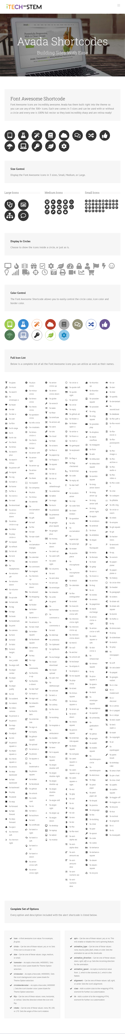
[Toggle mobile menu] (118, 5)
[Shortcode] (62, 45)
